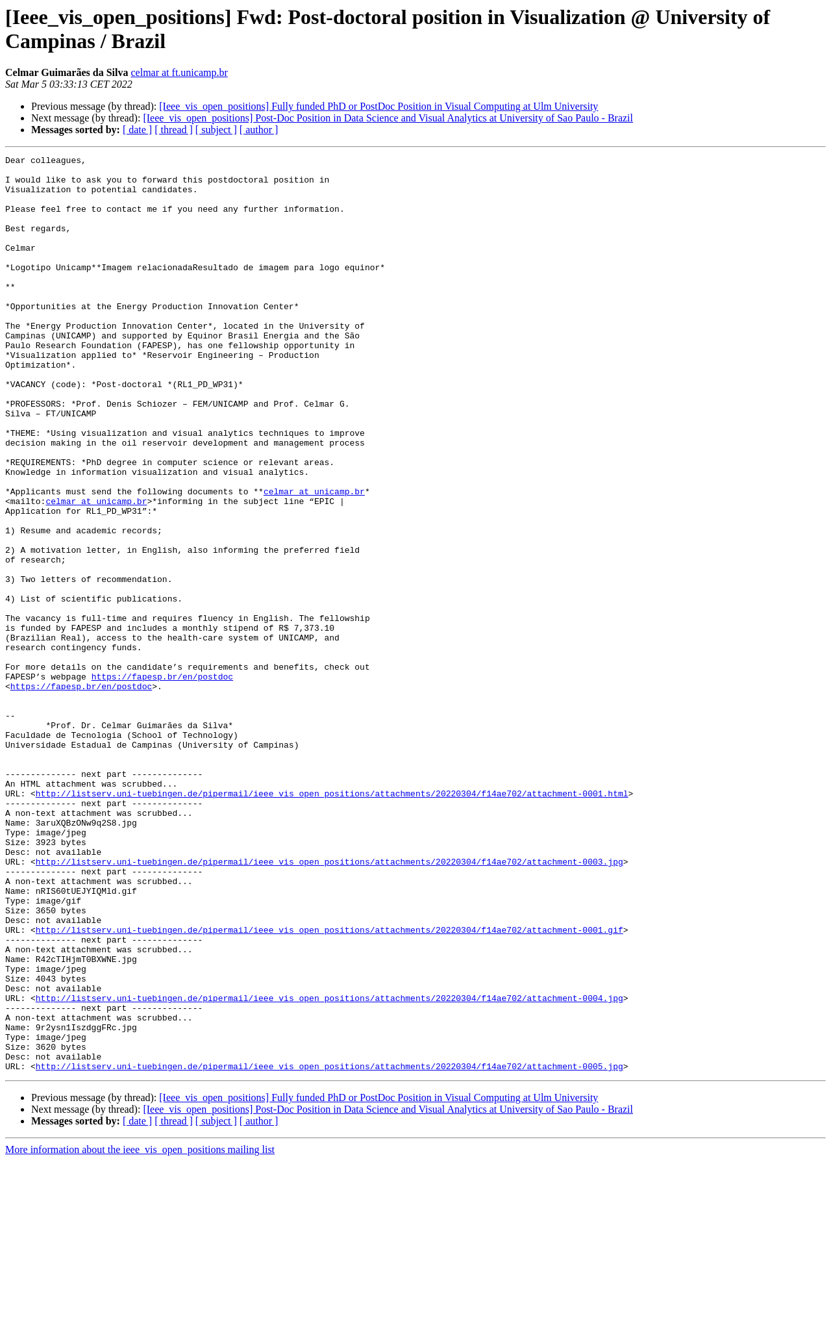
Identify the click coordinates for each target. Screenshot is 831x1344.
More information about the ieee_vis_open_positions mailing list (140, 1332)
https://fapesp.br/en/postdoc (162, 781)
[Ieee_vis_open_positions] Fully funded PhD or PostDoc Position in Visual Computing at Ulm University (378, 106)
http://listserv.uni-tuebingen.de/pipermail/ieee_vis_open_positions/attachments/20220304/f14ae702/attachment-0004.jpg (329, 1167)
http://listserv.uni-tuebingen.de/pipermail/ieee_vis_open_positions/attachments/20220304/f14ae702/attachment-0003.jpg (329, 1003)
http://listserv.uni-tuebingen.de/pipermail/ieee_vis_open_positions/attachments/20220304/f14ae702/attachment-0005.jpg (329, 1249)
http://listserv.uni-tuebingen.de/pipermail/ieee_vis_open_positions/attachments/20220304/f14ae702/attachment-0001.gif (329, 1085)
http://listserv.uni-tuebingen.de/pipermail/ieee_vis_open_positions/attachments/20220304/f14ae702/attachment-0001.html (332, 922)
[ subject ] (216, 129)
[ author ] (259, 129)
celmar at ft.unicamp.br (178, 72)
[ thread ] (174, 129)
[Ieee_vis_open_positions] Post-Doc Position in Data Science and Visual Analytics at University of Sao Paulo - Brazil (388, 117)
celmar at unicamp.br (314, 559)
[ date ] (137, 129)
